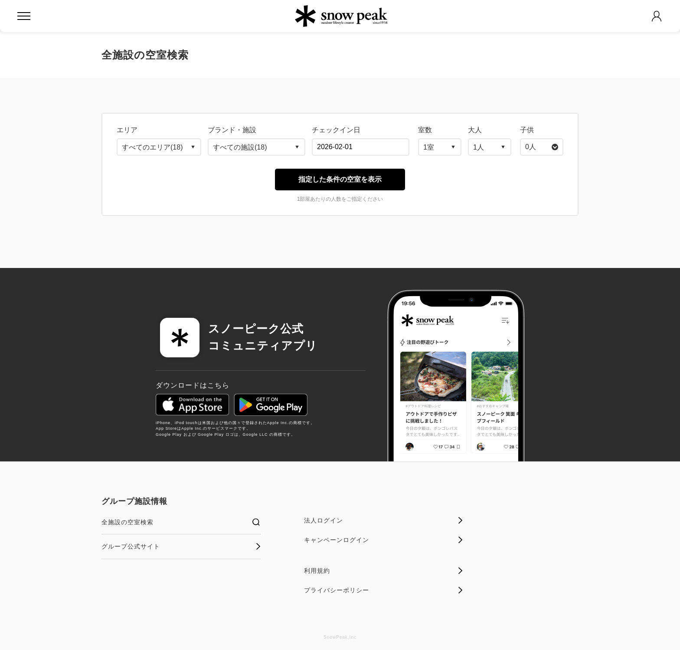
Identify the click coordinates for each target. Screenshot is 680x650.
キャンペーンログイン (383, 540)
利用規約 (383, 570)
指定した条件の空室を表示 (340, 179)
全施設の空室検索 (181, 522)
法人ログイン (383, 520)
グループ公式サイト (181, 546)
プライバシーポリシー (383, 590)
